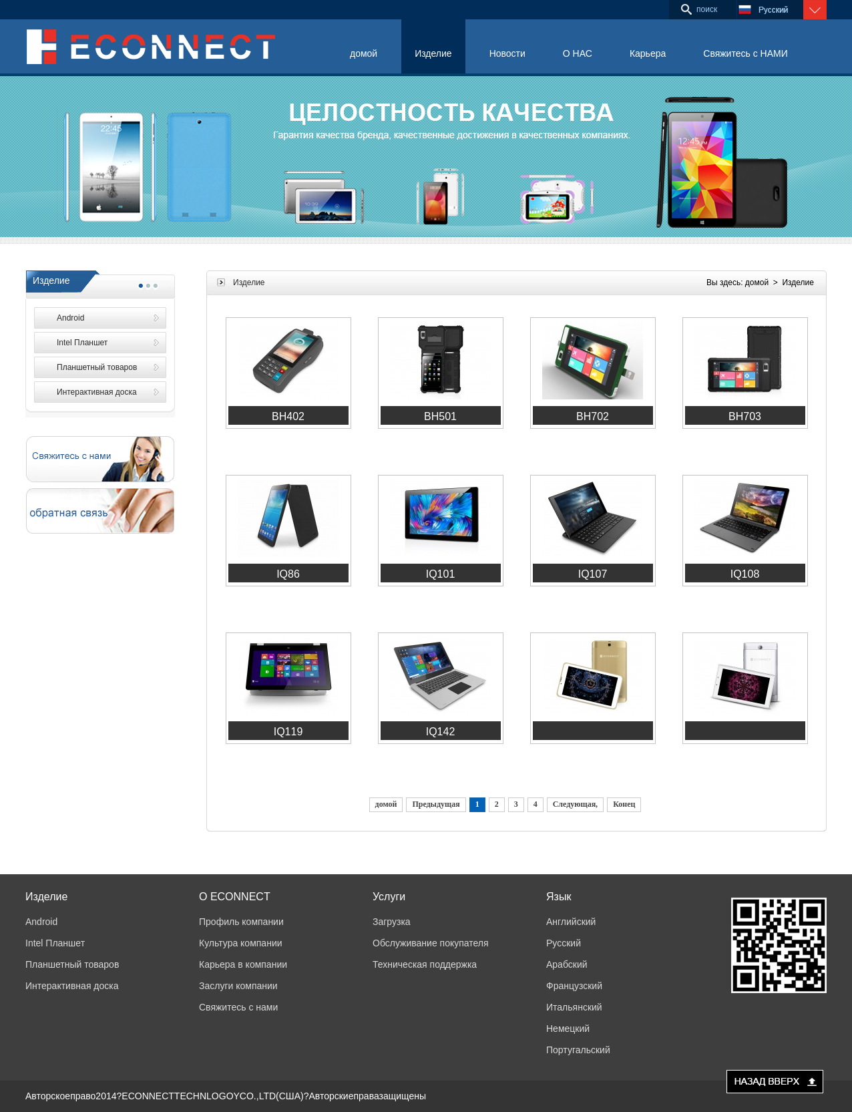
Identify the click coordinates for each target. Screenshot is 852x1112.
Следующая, (575, 804)
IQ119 (288, 731)
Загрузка (392, 921)
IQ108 (745, 574)
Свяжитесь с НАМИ (745, 53)
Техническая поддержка (425, 964)
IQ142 (440, 731)
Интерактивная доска (97, 392)
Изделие (433, 53)
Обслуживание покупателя (431, 943)
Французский (574, 985)
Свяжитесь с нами (238, 1007)
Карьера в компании (243, 964)
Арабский (567, 964)
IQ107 (593, 574)
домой (363, 53)
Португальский (578, 1050)
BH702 (592, 416)
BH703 (744, 416)
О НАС (577, 53)
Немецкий (568, 1028)
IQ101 (440, 574)
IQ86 (288, 574)
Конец (624, 804)
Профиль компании (241, 921)
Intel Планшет (82, 342)
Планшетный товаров (97, 367)
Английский (571, 921)
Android (70, 318)
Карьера (648, 53)
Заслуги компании (238, 985)
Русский (563, 943)
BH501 (440, 416)
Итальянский (574, 1007)
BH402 (288, 416)
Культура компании (240, 943)
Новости (507, 53)
